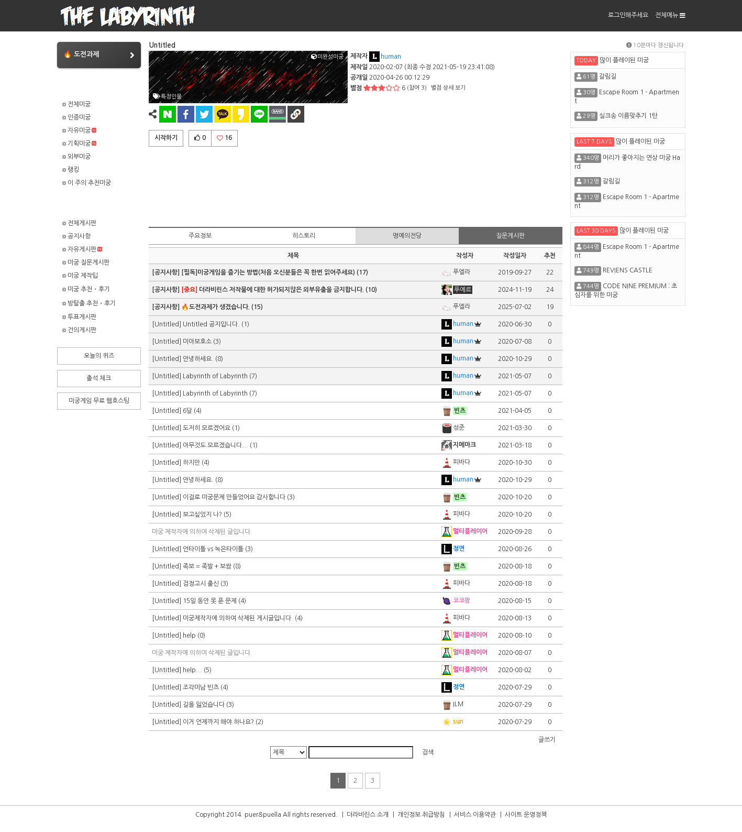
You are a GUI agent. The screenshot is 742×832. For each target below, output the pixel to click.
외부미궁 (76, 157)
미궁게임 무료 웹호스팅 (99, 401)
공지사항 (76, 236)
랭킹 (70, 170)
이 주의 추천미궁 (86, 183)
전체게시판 (79, 223)
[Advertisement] (355, 185)
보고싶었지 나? (202, 514)
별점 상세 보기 (448, 88)
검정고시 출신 (201, 584)
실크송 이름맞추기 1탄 (628, 116)
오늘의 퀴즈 (99, 356)
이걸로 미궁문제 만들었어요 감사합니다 (234, 497)
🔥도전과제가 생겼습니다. (215, 307)
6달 (187, 411)
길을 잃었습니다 (204, 705)
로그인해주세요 (628, 15)
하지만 (191, 462)
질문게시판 (510, 236)
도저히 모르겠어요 (206, 428)
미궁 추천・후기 (86, 289)
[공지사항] (166, 272)
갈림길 (607, 76)
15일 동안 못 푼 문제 (210, 601)
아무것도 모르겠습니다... (215, 445)
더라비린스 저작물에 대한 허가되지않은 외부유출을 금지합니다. (272, 290)
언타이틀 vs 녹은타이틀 (213, 549)
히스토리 (303, 236)
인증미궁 (76, 117)
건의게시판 (79, 330)
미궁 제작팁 (80, 275)
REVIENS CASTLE (627, 270)
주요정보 (200, 236)
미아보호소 (197, 341)
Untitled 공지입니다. (211, 324)
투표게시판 (79, 317)
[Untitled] (167, 324)
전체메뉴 (670, 15)
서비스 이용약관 (475, 815)
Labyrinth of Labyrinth (216, 376)
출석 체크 (98, 378)
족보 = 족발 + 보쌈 (207, 566)
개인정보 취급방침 (421, 815)
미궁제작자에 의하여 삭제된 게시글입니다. (238, 618)
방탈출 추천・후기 (89, 303)
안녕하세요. (198, 359)
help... (192, 670)
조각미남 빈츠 (201, 687)
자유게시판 (82, 249)
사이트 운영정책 (526, 815)
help (189, 635)
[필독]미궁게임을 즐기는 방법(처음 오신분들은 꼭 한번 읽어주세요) (268, 272)
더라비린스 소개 (368, 815)
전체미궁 (76, 104)
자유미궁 (79, 130)
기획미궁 (79, 143)
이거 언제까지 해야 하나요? (218, 722)
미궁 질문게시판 (85, 262)
